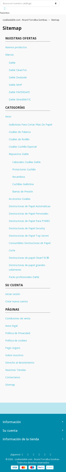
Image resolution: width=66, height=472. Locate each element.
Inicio (8, 116)
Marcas (9, 54)
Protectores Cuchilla (24, 169)
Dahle (12, 62)
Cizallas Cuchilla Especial (23, 146)
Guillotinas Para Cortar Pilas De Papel (30, 124)
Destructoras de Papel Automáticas (30, 206)
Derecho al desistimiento (19, 362)
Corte (12, 250)
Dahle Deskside (18, 77)
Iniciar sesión (12, 294)
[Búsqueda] (30, 3)
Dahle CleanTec (18, 70)
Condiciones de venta (17, 318)
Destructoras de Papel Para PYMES (29, 221)
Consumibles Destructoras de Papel (30, 243)
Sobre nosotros (14, 355)
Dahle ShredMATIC (20, 99)
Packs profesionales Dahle (24, 277)
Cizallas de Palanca (20, 132)
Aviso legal (11, 325)
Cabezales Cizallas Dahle (26, 162)
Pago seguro (12, 347)
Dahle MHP (15, 84)
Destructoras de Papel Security (27, 228)
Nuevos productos (16, 47)
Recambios (18, 176)
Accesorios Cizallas (19, 199)
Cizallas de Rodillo (19, 139)
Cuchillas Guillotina (23, 184)
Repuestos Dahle (19, 154)
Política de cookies (16, 340)
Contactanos (12, 377)
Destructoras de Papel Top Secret (29, 235)
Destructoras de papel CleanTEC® (29, 257)
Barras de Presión (22, 191)
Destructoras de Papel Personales (28, 213)
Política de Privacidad (17, 333)
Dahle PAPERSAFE (19, 92)
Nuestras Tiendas (15, 370)
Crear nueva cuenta (16, 301)
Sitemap (10, 384)
